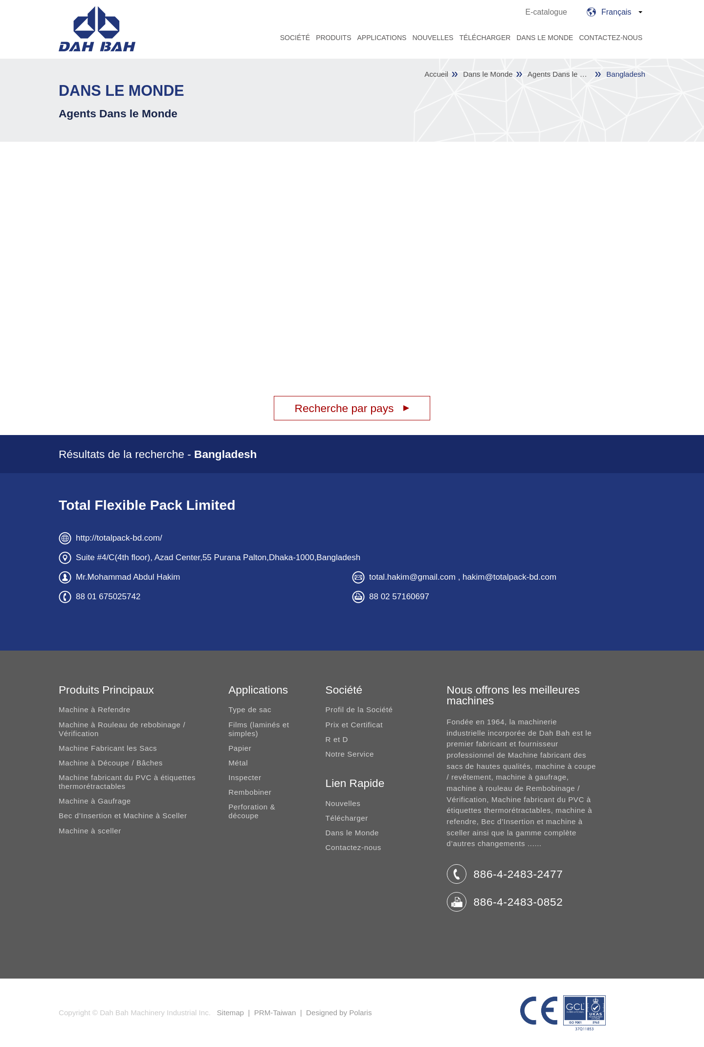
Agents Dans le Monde (118, 113)
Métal (238, 763)
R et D (337, 739)
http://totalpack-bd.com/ (119, 538)
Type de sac (249, 709)
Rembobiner (249, 792)
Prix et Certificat (354, 724)
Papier (239, 748)
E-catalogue (546, 12)
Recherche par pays (344, 408)
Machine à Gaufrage (95, 801)
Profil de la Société (359, 709)
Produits (333, 38)
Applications (381, 38)
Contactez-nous (610, 38)
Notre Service (350, 754)
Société (295, 38)
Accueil (436, 74)
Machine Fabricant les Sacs (108, 748)
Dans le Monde (544, 38)
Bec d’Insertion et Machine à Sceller (123, 815)
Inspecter (245, 777)
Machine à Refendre (95, 709)
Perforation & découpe (251, 811)
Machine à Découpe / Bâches (111, 763)
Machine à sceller (90, 831)
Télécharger (484, 38)
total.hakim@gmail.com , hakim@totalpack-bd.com (462, 577)
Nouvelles (432, 38)
